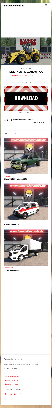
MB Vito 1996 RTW (11, 225)
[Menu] (46, 5)
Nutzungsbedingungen (11, 376)
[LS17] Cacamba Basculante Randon (20, 120)
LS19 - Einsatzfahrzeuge (15, 222)
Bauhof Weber (15, 76)
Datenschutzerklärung (11, 380)
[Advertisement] (26, 22)
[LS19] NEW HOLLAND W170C (26, 71)
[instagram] (15, 394)
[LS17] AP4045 (39, 123)
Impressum (7, 373)
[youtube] (6, 394)
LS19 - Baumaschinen (35, 76)
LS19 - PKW (10, 176)
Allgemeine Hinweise (11, 384)
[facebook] (20, 394)
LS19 (25, 76)
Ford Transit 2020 (11, 270)
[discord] (11, 394)
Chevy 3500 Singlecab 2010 (15, 179)
